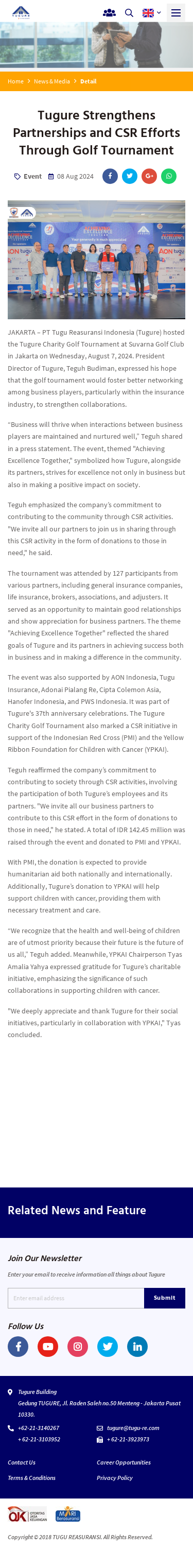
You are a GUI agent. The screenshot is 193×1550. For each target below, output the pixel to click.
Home (16, 81)
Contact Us (22, 1462)
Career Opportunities (124, 1462)
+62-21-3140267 (38, 1428)
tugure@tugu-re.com (133, 1428)
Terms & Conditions (32, 1478)
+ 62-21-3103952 (39, 1439)
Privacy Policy (115, 1478)
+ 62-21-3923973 (128, 1439)
